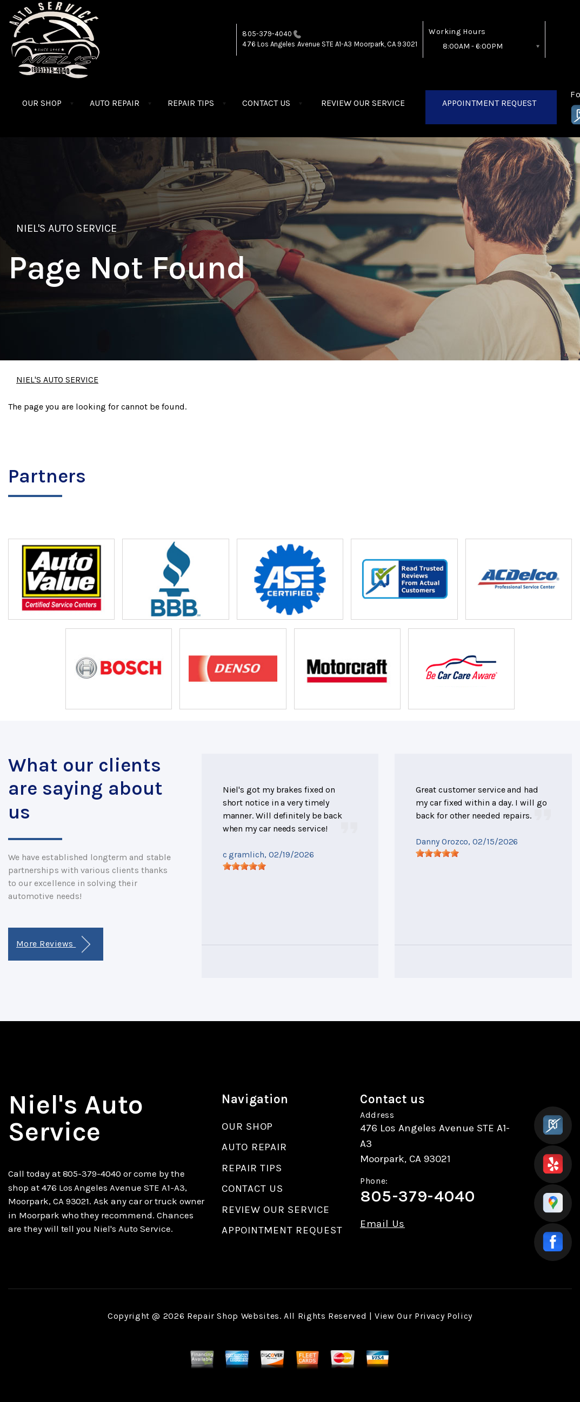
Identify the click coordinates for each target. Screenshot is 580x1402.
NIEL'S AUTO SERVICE (66, 228)
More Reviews (53, 945)
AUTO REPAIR (114, 103)
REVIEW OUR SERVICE (363, 103)
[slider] (244, 866)
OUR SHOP (42, 103)
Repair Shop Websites (233, 1316)
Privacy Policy (443, 1316)
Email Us (382, 1224)
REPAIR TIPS (191, 103)
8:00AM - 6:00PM (473, 46)
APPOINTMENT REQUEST (489, 103)
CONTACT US (266, 103)
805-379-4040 (267, 34)
